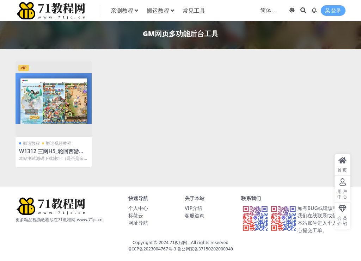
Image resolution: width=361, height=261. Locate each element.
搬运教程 (31, 143)
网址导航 (138, 222)
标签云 (135, 215)
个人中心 (138, 208)
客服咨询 (194, 215)
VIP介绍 (193, 208)
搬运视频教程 (58, 143)
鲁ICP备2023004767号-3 (152, 249)
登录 (333, 10)
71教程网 (178, 243)
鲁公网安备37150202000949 (205, 249)
